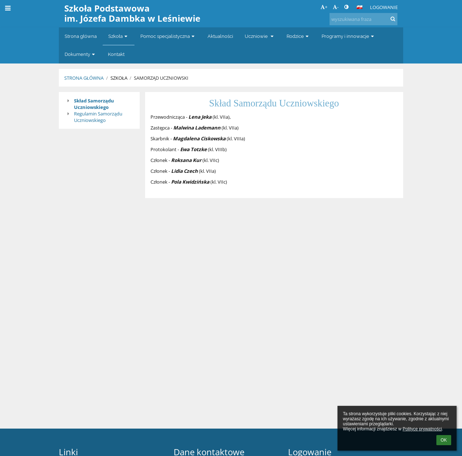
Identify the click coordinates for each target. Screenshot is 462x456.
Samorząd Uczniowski (161, 78)
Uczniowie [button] (260, 36)
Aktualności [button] (220, 36)
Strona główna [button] (81, 36)
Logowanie (384, 7)
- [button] (336, 7)
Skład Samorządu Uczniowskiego (94, 103)
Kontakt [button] (116, 54)
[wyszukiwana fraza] (363, 19)
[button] (359, 7)
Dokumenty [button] (80, 54)
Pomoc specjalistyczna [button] (168, 36)
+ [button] (324, 7)
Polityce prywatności (422, 428)
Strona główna (84, 78)
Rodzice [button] (298, 36)
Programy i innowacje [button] (348, 36)
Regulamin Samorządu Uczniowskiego (98, 116)
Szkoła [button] (118, 36)
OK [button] (444, 440)
